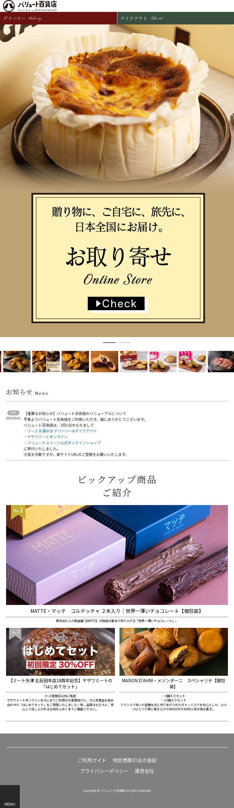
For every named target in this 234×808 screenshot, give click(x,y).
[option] (117, 180)
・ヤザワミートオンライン (46, 436)
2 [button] (125, 342)
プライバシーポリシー (104, 770)
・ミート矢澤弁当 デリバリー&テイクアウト (60, 430)
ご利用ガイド (92, 760)
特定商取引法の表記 (135, 760)
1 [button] (109, 342)
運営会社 (144, 770)
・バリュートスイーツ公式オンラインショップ (62, 442)
